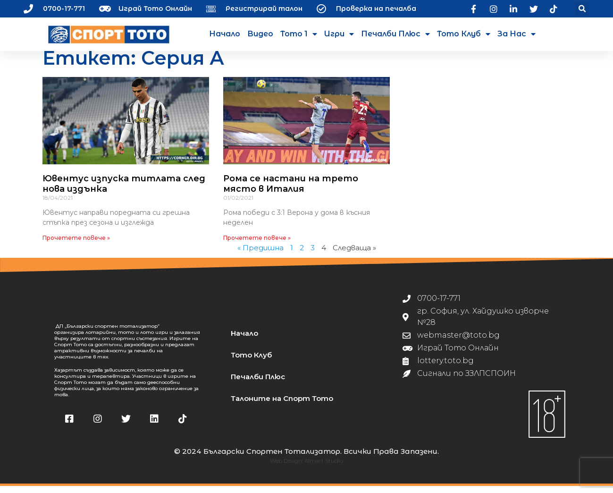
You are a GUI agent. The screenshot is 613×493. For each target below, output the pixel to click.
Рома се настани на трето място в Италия (290, 190)
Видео (260, 33)
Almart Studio (323, 467)
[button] (582, 8)
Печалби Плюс (395, 34)
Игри (339, 34)
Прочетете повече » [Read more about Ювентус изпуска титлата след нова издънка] (76, 244)
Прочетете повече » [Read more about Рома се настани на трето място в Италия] (257, 244)
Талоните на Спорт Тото (282, 405)
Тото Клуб (463, 34)
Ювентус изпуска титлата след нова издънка (123, 190)
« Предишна (260, 254)
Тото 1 (298, 34)
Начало (224, 33)
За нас (516, 34)
